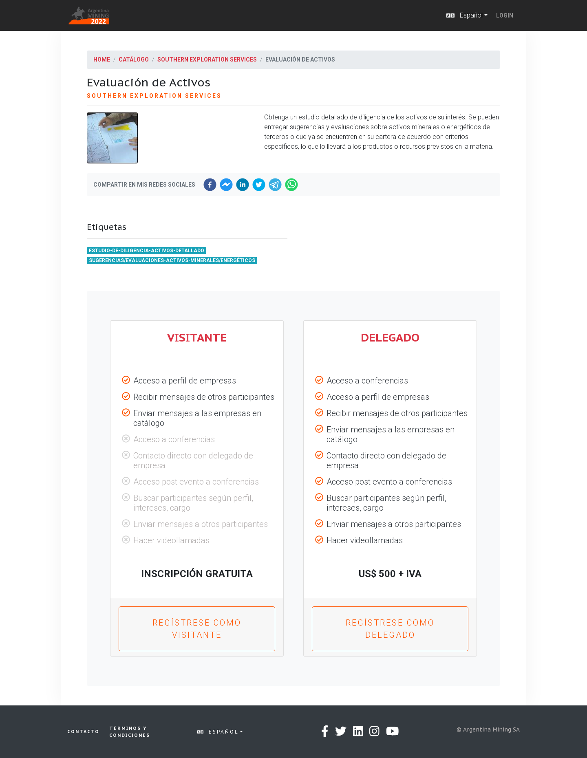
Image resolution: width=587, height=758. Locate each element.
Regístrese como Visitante (196, 629)
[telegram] (275, 184)
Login (504, 15)
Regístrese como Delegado (390, 629)
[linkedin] (242, 184)
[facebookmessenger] (226, 184)
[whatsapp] (291, 184)
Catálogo (134, 59)
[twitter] (258, 184)
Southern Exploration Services (207, 59)
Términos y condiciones (129, 731)
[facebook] (209, 184)
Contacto (83, 731)
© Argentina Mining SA (488, 729)
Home (101, 59)
